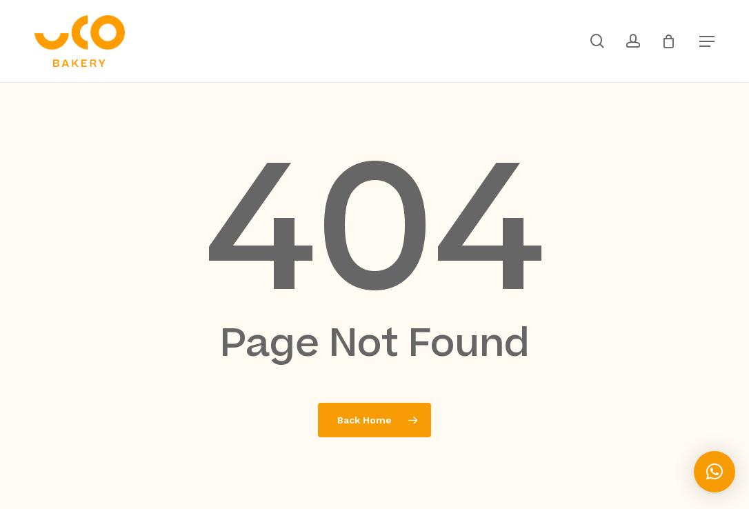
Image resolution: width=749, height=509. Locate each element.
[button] (707, 41)
